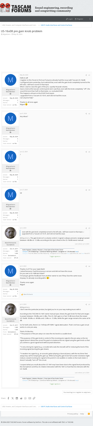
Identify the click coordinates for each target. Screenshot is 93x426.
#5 (89, 228)
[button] (3, 19)
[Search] (91, 8)
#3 (89, 152)
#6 (89, 266)
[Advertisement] (46, 55)
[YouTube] (91, 422)
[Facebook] (84, 422)
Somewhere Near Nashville (17, 255)
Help (82, 414)
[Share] (86, 75)
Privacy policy (72, 414)
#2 (89, 114)
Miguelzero (6, 34)
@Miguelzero (25, 238)
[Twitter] (87, 422)
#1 (89, 75)
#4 (89, 190)
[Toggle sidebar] (90, 18)
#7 (89, 304)
